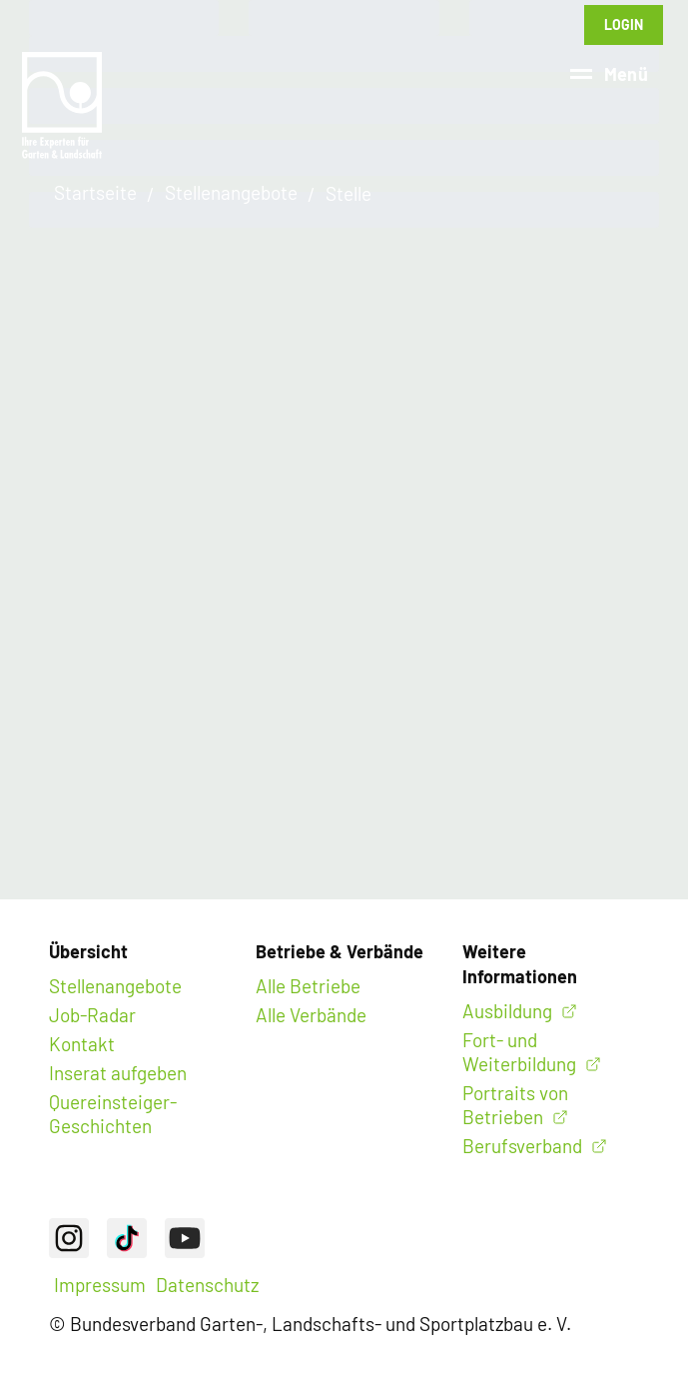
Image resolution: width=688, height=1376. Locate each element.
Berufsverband (522, 1145)
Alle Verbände (311, 1014)
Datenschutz (207, 1284)
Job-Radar (92, 1014)
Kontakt (82, 1043)
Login (623, 24)
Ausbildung (507, 1010)
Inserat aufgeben (118, 1072)
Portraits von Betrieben (515, 1104)
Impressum (100, 1284)
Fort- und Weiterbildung (519, 1051)
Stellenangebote (115, 985)
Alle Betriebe (308, 985)
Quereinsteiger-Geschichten (113, 1113)
